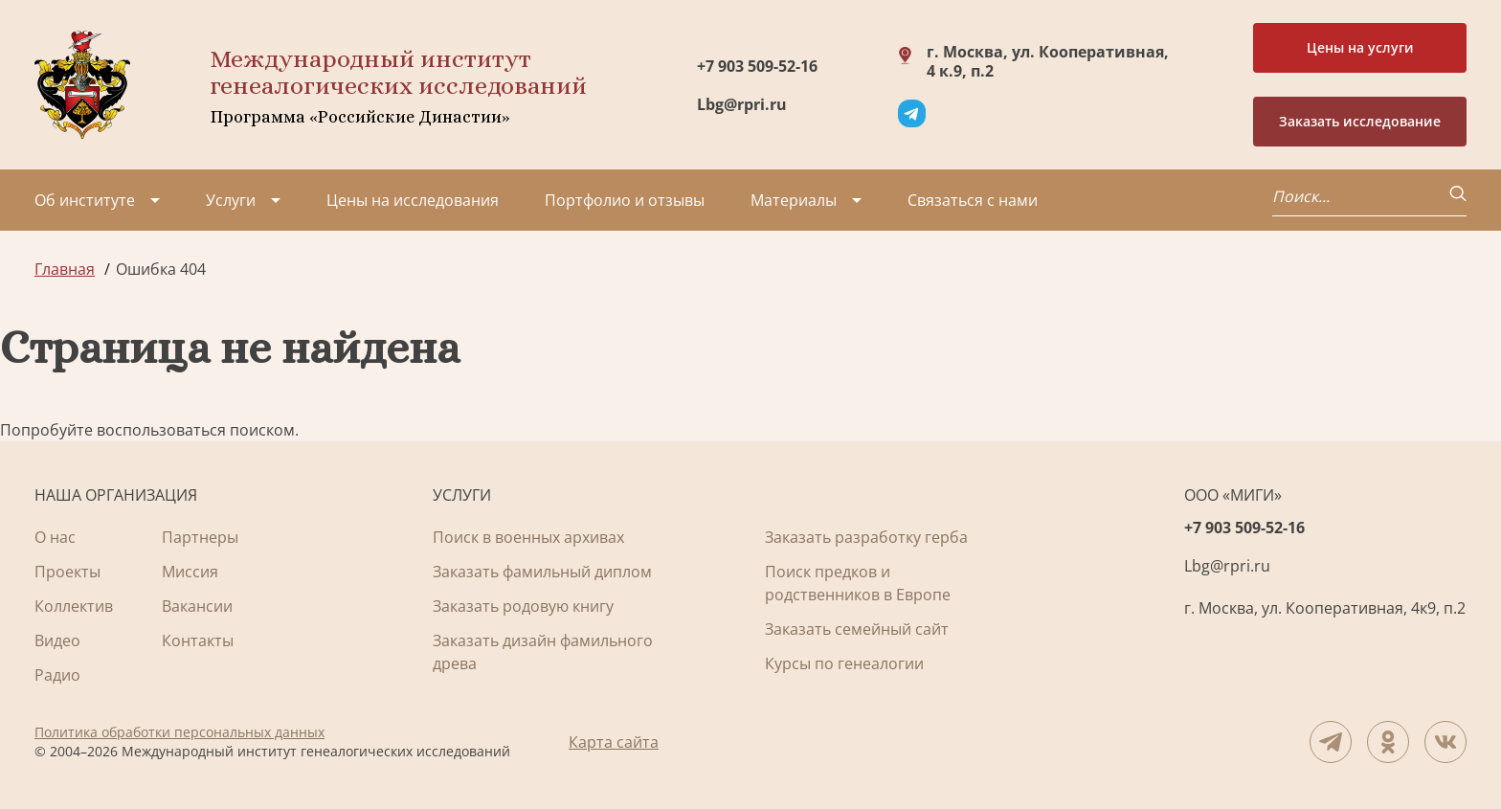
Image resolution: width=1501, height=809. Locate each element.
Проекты (67, 571)
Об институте (84, 200)
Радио (57, 674)
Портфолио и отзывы (625, 200)
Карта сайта (614, 742)
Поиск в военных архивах (528, 537)
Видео (57, 640)
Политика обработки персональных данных (179, 732)
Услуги (231, 200)
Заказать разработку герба (866, 537)
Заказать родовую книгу (523, 606)
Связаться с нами (972, 200)
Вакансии (197, 606)
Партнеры (200, 537)
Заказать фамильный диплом (542, 571)
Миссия (190, 571)
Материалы (793, 200)
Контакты (198, 640)
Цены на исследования (412, 200)
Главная (64, 269)
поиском (262, 429)
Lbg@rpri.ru (742, 104)
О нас (55, 537)
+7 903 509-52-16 (757, 66)
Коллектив (73, 606)
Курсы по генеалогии (844, 663)
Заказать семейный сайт (857, 629)
